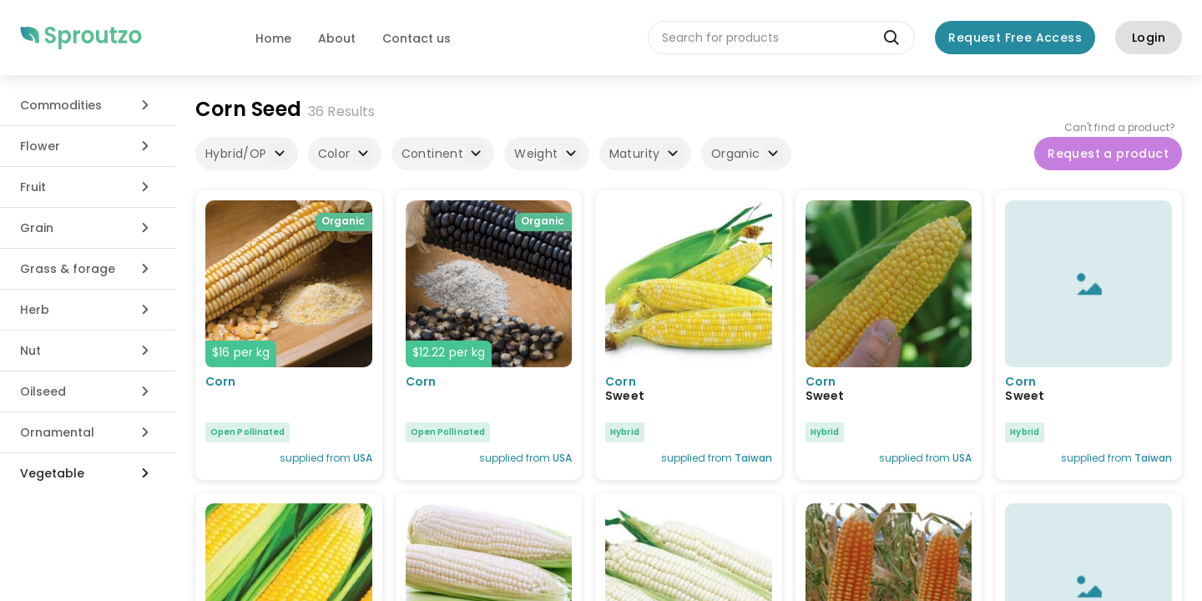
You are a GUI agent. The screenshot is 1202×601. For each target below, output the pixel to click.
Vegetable (52, 473)
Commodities (61, 105)
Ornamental (57, 432)
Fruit (33, 187)
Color (345, 154)
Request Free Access (1015, 37)
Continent (444, 154)
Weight (547, 154)
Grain (36, 228)
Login (1148, 37)
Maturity (646, 154)
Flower (40, 146)
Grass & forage (67, 268)
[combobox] (781, 37)
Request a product (1108, 153)
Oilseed (43, 391)
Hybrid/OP (247, 154)
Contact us (416, 38)
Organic (747, 154)
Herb (34, 309)
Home (273, 38)
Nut (30, 350)
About (337, 38)
